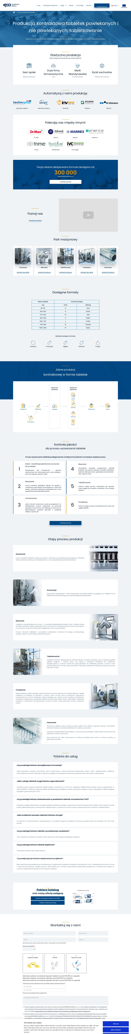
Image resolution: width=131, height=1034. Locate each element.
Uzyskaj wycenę (65, 182)
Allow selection (116, 1016)
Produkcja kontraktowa (50, 5)
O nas (38, 5)
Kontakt (88, 5)
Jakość (71, 5)
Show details (95, 1030)
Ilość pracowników (28, 946)
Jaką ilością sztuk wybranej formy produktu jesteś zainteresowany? (44, 983)
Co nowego (79, 5)
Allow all (116, 1010)
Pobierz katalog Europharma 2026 (48, 898)
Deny (116, 1022)
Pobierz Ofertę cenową (47, 903)
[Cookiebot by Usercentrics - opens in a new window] (12, 1030)
